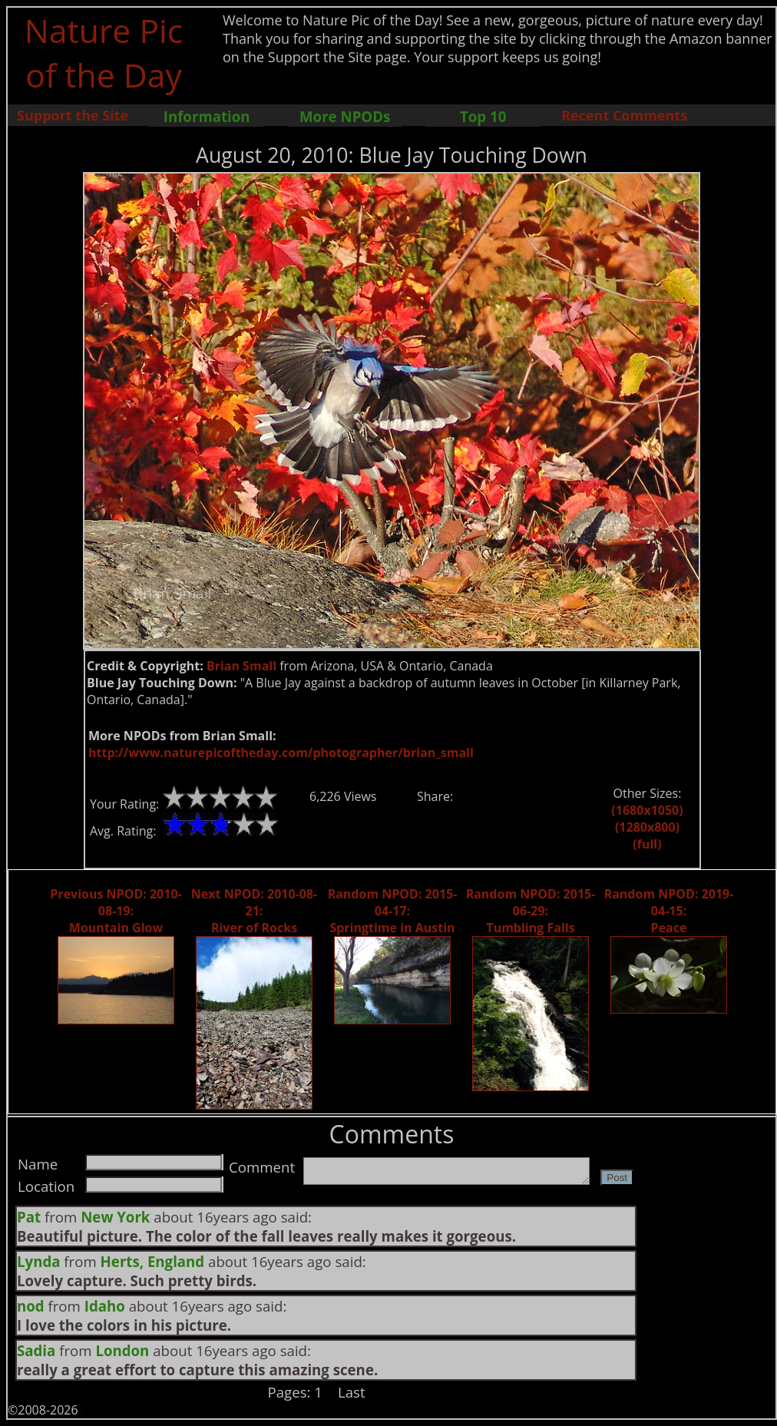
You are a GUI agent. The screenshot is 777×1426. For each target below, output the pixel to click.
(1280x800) (647, 827)
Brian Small (241, 665)
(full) (647, 843)
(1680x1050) (647, 810)
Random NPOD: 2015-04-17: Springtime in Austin (393, 910)
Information (207, 116)
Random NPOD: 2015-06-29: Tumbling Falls (531, 910)
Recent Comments (624, 115)
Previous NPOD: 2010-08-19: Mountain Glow (115, 910)
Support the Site (72, 115)
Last (351, 1391)
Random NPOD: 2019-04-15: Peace (669, 910)
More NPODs (344, 116)
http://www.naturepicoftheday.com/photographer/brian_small (281, 752)
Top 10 (483, 116)
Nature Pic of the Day (104, 52)
